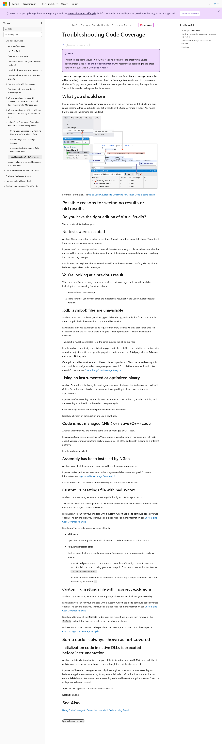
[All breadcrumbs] (64, 25)
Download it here (97, 67)
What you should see (191, 30)
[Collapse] (41, 23)
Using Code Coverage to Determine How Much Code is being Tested (99, 25)
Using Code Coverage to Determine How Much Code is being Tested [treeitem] (25, 132)
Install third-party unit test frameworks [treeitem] (24, 70)
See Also (185, 46)
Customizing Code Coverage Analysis (103, 370)
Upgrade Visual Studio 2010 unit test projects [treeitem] (24, 77)
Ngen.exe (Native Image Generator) (96, 476)
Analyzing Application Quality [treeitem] (18, 175)
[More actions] (157, 25)
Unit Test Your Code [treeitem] (16, 45)
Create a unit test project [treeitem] (19, 56)
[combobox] (22, 29)
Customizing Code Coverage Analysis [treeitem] (22, 141)
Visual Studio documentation (99, 63)
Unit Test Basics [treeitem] (14, 51)
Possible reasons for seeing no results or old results (199, 35)
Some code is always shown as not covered (197, 41)
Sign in (216, 3)
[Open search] (209, 3)
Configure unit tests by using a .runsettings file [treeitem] (21, 91)
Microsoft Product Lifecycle (82, 13)
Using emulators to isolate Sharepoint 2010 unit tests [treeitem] (24, 164)
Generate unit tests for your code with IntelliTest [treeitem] (24, 63)
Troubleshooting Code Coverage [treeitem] (24, 156)
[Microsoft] (5, 4)
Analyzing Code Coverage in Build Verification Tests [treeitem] (24, 150)
